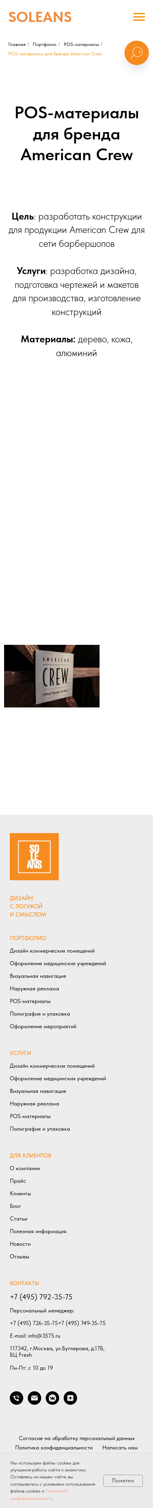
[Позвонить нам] (16, 1402)
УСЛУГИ (20, 1053)
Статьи (18, 1218)
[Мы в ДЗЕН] (70, 1402)
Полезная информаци (37, 1231)
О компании (25, 1168)
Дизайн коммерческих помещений (52, 950)
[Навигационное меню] (139, 17)
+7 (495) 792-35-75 (41, 1297)
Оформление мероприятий (43, 1026)
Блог (15, 1206)
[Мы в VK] (52, 1402)
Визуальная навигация (38, 976)
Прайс (18, 1180)
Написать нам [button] (120, 1447)
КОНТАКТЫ (24, 1283)
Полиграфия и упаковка (40, 1013)
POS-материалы (81, 44)
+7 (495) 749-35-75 (82, 1323)
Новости (20, 1243)
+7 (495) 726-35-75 (34, 1323)
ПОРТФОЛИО (28, 938)
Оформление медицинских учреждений (58, 963)
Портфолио (44, 44)
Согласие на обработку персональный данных (77, 1438)
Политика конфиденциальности (54, 1447)
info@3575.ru (44, 1335)
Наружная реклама (34, 988)
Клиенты (20, 1193)
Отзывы (19, 1256)
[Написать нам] (34, 1402)
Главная (17, 44)
